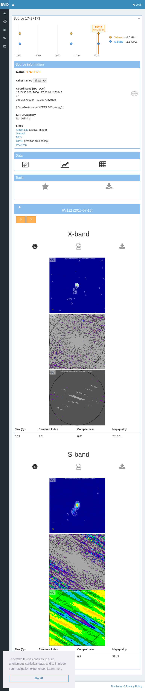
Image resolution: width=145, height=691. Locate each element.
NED (19, 137)
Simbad (20, 133)
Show (40, 80)
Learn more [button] (54, 668)
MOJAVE (21, 144)
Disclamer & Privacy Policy (126, 686)
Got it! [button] (39, 678)
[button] (13, 4)
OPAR (20, 140)
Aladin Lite (22, 129)
